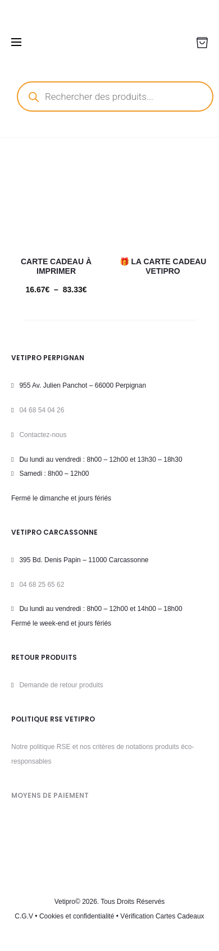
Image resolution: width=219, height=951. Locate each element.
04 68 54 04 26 (41, 410)
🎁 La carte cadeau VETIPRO (163, 266)
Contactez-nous (42, 435)
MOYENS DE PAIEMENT (50, 795)
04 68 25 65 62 (41, 585)
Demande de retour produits (61, 685)
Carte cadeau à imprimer (56, 266)
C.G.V (24, 916)
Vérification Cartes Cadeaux (162, 916)
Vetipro (64, 902)
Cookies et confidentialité (76, 916)
